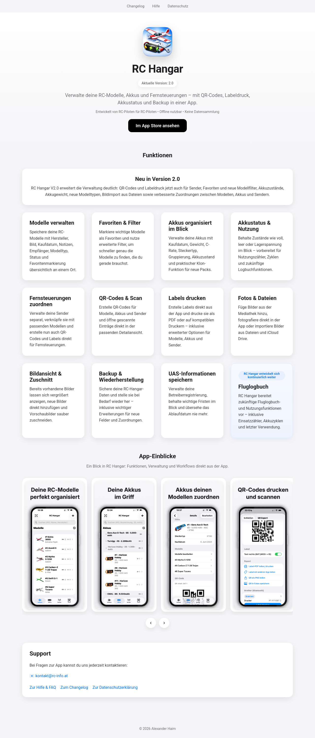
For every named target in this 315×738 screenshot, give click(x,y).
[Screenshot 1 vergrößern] (54, 545)
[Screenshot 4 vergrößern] (262, 545)
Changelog (135, 6)
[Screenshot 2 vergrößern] (124, 545)
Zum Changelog (74, 687)
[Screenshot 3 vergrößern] (193, 545)
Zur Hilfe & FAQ (43, 687)
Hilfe (156, 6)
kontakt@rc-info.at (51, 676)
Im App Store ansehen (157, 125)
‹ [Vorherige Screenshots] (151, 623)
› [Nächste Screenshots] (164, 623)
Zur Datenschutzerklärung (115, 687)
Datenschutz (178, 6)
